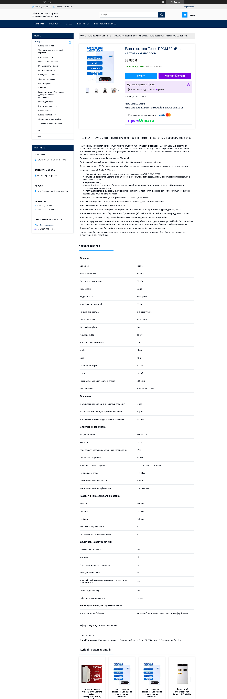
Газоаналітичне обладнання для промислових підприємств (51, 94)
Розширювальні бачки (48, 66)
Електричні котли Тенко (99, 36)
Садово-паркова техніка (49, 119)
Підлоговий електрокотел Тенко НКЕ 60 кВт (182, 691)
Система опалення (46, 79)
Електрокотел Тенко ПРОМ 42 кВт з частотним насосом (122, 693)
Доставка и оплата (105, 24)
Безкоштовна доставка (135, 103)
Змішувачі (42, 88)
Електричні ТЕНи (45, 57)
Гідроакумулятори (46, 70)
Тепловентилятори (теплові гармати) (50, 51)
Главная (39, 24)
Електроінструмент (46, 115)
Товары (53, 24)
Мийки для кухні (45, 102)
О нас (69, 24)
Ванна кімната (44, 110)
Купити (141, 76)
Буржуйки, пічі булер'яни (49, 75)
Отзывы (38, 136)
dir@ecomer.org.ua (45, 225)
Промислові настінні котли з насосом (130, 36)
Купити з (175, 76)
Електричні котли (46, 46)
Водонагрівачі (44, 83)
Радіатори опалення (47, 106)
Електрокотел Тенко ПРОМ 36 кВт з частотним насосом (152, 693)
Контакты (83, 24)
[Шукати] (161, 15)
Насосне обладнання (48, 61)
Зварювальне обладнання (50, 124)
